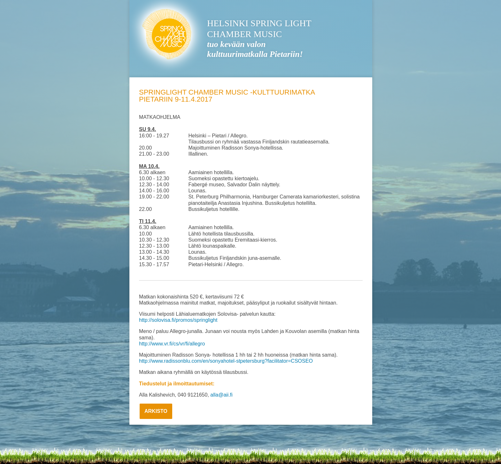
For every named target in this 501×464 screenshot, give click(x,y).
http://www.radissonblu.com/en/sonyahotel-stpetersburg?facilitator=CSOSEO (226, 361)
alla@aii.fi (221, 395)
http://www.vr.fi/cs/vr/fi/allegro (172, 343)
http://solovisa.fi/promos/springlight (178, 320)
